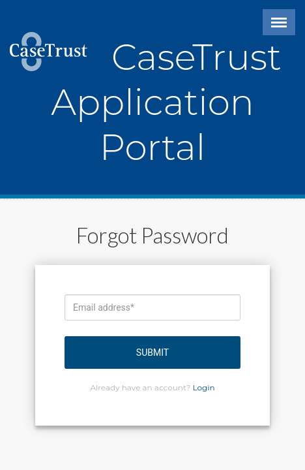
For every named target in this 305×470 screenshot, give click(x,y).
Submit (152, 352)
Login (204, 387)
